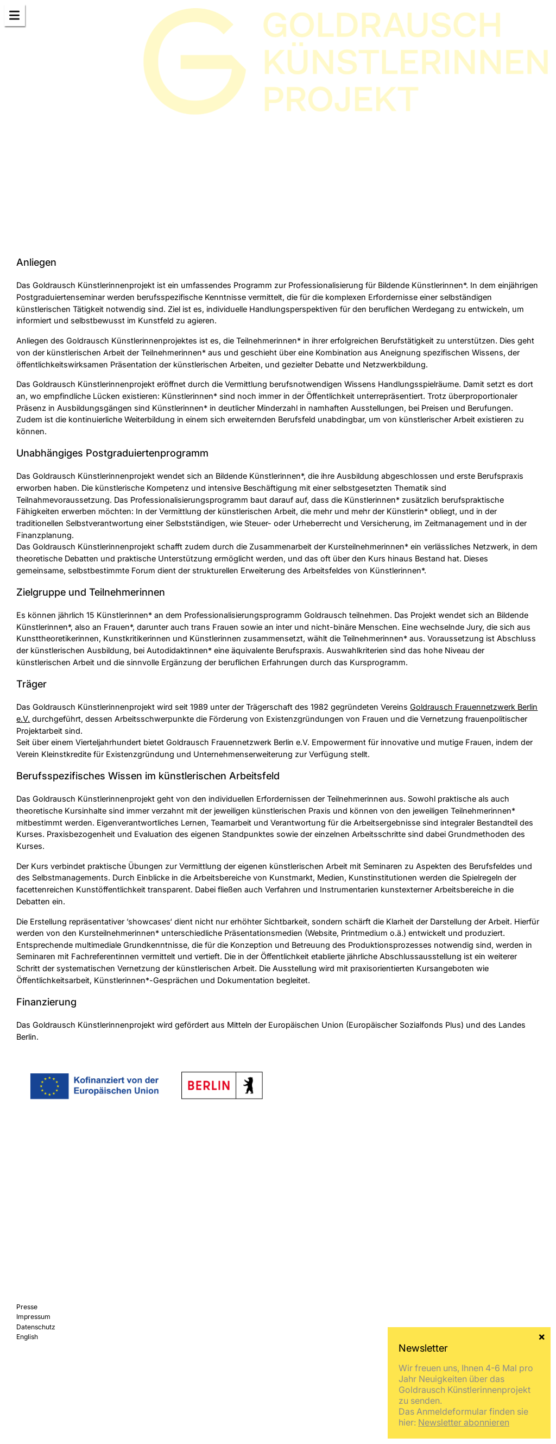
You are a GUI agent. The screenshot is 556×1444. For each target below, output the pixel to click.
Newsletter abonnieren (463, 1422)
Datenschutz (35, 1327)
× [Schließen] (541, 1336)
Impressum (33, 1316)
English (27, 1337)
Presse (26, 1307)
